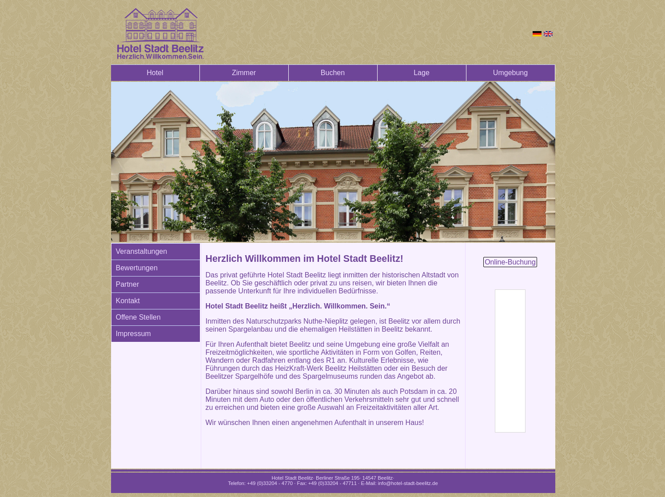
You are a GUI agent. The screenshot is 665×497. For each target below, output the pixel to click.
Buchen (333, 72)
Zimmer (244, 72)
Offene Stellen (138, 317)
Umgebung (510, 72)
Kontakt (128, 301)
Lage (422, 72)
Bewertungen (137, 268)
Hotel (155, 72)
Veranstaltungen (141, 251)
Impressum (133, 333)
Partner (127, 284)
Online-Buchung (510, 262)
